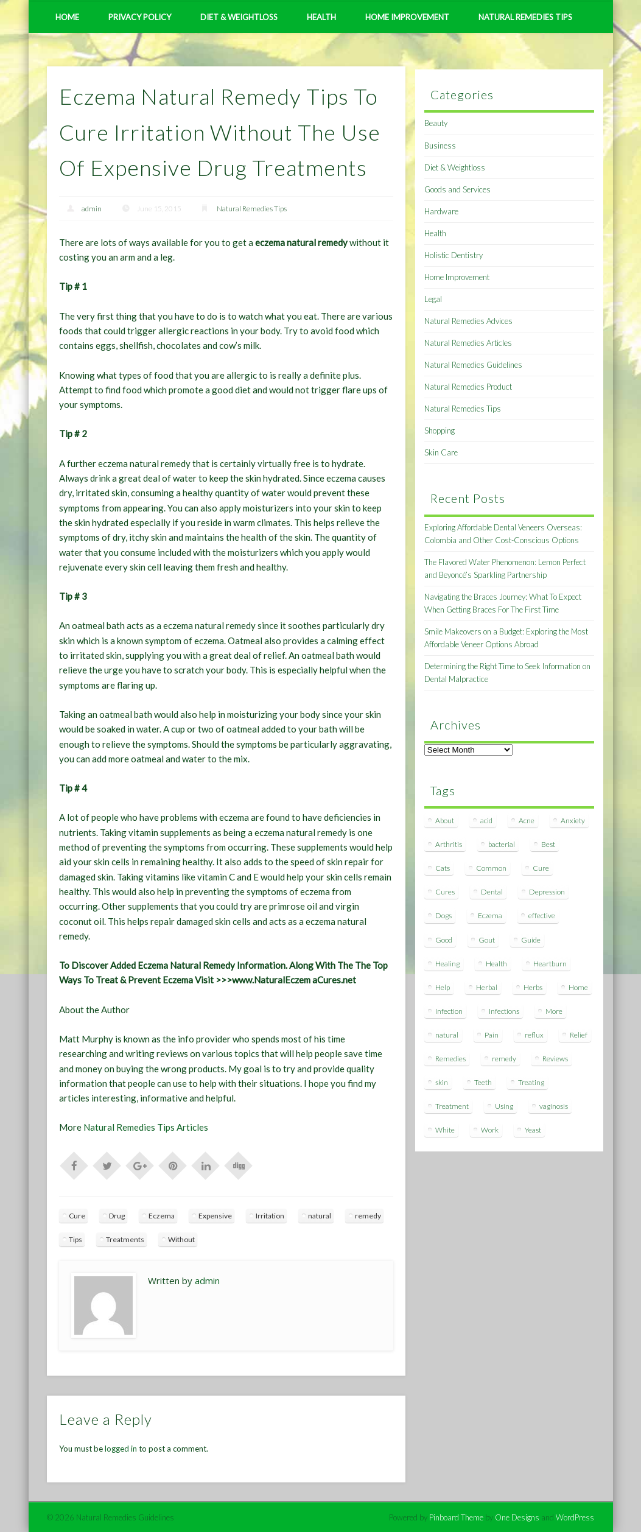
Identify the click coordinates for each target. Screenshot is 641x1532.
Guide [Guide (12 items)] (531, 939)
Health (321, 17)
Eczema (162, 1215)
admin (92, 208)
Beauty (435, 123)
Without (181, 1239)
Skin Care (441, 452)
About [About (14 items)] (444, 820)
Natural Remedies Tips (525, 17)
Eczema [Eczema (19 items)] (490, 915)
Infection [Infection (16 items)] (449, 1011)
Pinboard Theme (456, 1517)
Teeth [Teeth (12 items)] (483, 1082)
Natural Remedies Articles (468, 343)
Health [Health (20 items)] (496, 963)
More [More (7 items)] (553, 1011)
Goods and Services (457, 189)
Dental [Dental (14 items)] (492, 891)
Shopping (439, 430)
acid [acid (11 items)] (486, 820)
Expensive (215, 1215)
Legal (433, 299)
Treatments (125, 1239)
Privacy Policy (139, 17)
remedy (368, 1215)
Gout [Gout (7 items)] (486, 939)
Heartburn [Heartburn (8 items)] (550, 963)
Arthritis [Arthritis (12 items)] (448, 844)
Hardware (441, 211)
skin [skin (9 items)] (441, 1082)
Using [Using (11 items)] (504, 1106)
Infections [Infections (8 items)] (504, 1011)
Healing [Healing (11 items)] (447, 963)
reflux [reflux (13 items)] (534, 1034)
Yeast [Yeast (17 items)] (533, 1129)
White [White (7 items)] (445, 1129)
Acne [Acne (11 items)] (526, 820)
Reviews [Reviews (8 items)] (555, 1058)
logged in (121, 1448)
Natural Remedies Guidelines (473, 365)
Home (67, 17)
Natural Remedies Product (468, 387)
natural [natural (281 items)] (446, 1034)
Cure (77, 1215)
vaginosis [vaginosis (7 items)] (553, 1106)
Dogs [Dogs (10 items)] (443, 915)
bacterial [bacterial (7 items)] (501, 844)
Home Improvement (407, 17)
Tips (75, 1239)
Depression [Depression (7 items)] (547, 891)
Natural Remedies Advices (468, 321)
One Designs (517, 1517)
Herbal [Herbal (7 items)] (486, 987)
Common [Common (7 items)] (491, 868)
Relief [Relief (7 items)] (578, 1034)
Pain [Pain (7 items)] (492, 1034)
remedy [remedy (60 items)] (504, 1058)
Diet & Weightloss (239, 17)
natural (319, 1215)
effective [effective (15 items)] (541, 915)
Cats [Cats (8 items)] (442, 868)
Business (440, 145)
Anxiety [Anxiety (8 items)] (573, 820)
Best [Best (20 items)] (548, 844)
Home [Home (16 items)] (578, 987)
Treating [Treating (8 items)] (531, 1082)
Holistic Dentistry (453, 255)
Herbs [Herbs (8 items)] (533, 987)
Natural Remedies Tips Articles (145, 1127)
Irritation (270, 1215)
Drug (117, 1215)
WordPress (575, 1517)
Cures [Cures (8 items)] (445, 891)
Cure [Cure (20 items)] (541, 868)
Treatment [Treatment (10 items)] (452, 1106)
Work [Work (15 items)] (490, 1129)
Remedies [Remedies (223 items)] (450, 1058)
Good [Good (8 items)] (443, 939)
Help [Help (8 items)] (442, 987)
